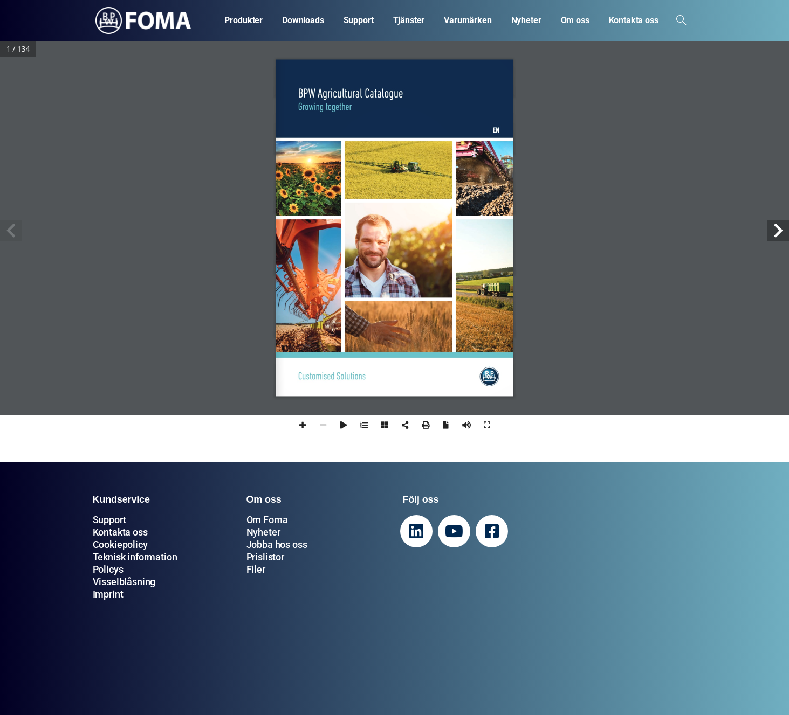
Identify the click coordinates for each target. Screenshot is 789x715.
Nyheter (263, 532)
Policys (108, 569)
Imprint (108, 594)
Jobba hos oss (276, 544)
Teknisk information (135, 557)
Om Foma (267, 519)
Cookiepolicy (120, 544)
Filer (255, 569)
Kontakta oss (120, 532)
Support (109, 519)
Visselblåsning (124, 581)
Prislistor (265, 557)
